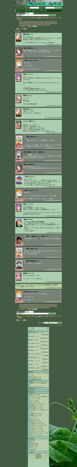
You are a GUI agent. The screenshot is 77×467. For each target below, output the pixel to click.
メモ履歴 (28, 26)
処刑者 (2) (31, 381)
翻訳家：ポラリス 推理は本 (35, 152)
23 (33, 23)
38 (33, 25)
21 (28, 23)
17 (55, 21)
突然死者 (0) (32, 388)
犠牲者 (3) (31, 371)
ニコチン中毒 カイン (29, 121)
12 (42, 21)
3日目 (35, 18)
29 (48, 23)
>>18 (24, 123)
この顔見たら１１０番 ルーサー (39, 236)
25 (38, 23)
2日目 (32, 18)
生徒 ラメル (33, 136)
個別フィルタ (20, 13)
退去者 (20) (31, 392)
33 (20, 25)
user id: (32, 7)
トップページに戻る (56, 325)
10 (37, 21)
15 (50, 21)
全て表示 (18, 31)
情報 (17, 18)
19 (23, 23)
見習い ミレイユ (28, 74)
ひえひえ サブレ (33, 60)
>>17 (38, 238)
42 (43, 25)
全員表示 (38, 454)
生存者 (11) (31, 331)
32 (56, 23)
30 (51, 23)
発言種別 (31, 438)
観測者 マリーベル (28, 273)
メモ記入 (22, 26)
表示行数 (40, 323)
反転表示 (38, 458)
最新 (20, 19)
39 (35, 25)
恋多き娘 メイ (31, 48)
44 (48, 25)
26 (41, 23)
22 (30, 23)
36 (28, 25)
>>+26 (25, 154)
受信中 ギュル (27, 95)
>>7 (25, 140)
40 (38, 25)
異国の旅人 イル (28, 34)
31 (54, 23)
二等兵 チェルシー (29, 176)
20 (25, 23)
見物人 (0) (31, 390)
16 (53, 21)
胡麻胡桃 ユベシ (35, 261)
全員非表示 (38, 456)
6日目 (47, 18)
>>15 (24, 98)
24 (35, 23)
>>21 (25, 178)
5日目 (43, 18)
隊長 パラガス (28, 219)
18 (20, 23)
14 (47, 21)
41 (41, 25)
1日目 (28, 18)
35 (25, 25)
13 (45, 21)
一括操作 (31, 452)
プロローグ (23, 18)
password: (47, 7)
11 (40, 21)
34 (23, 25)
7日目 (50, 18)
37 (30, 25)
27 (43, 23)
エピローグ (56, 18)
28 (46, 23)
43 (46, 25)
